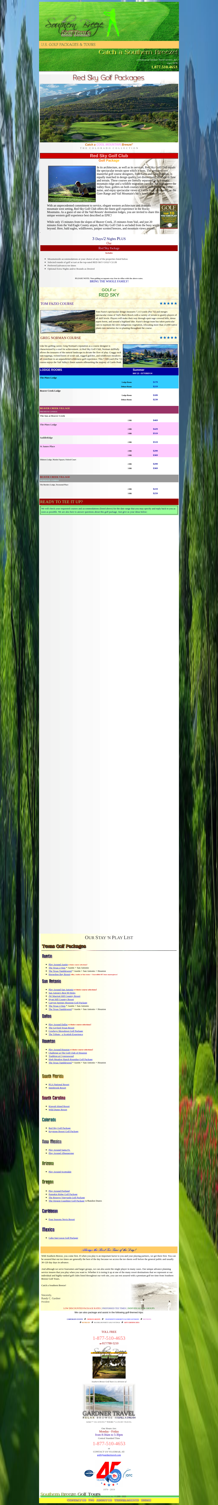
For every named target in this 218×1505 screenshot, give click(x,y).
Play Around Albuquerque (61, 1153)
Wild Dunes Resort (58, 1109)
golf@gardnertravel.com (109, 1455)
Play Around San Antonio (61, 989)
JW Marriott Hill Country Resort (64, 996)
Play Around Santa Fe (59, 1150)
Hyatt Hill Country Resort (61, 999)
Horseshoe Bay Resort (59, 974)
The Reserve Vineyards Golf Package (67, 1197)
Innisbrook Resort (57, 1087)
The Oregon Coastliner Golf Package (67, 1200)
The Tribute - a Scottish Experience (66, 1034)
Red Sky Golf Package (60, 1128)
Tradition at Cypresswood (61, 1056)
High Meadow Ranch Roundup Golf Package (71, 1059)
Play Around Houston (59, 1049)
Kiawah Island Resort (59, 1106)
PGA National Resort (59, 1084)
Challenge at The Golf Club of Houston (68, 1052)
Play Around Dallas (58, 1024)
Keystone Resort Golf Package (63, 1131)
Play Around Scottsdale (60, 1171)
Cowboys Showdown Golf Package (66, 1031)
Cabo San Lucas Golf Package (63, 1238)
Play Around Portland (59, 1191)
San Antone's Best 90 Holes (62, 992)
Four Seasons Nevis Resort (62, 1219)
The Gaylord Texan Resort (61, 1027)
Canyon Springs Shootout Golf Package (68, 1002)
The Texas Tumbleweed (60, 971)
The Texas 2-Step (57, 967)
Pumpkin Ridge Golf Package (63, 1194)
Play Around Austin (58, 964)
